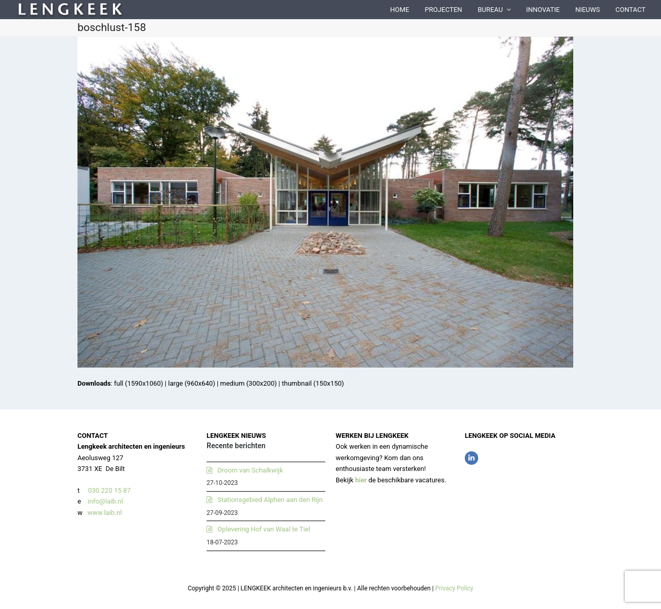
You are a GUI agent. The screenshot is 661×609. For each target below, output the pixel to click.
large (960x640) (191, 383)
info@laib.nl (105, 501)
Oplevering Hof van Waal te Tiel (263, 529)
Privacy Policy (454, 588)
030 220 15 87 (109, 490)
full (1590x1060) (138, 383)
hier (361, 480)
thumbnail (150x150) (313, 383)
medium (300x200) (248, 383)
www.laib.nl (104, 512)
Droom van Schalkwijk (250, 470)
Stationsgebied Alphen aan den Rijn (270, 500)
